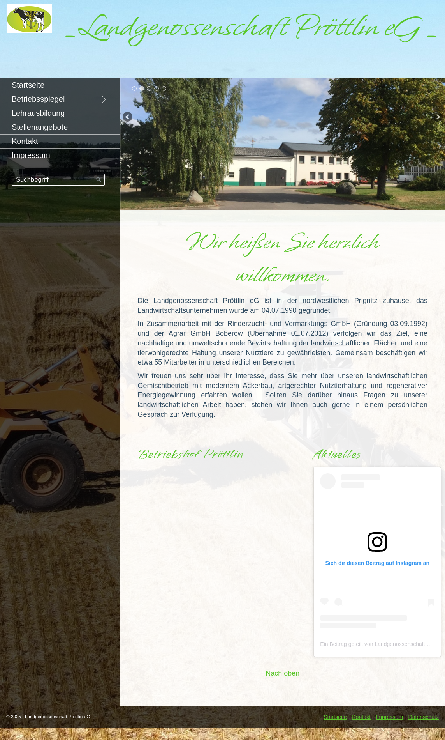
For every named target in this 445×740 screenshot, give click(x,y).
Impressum (31, 155)
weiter (437, 118)
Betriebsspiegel (38, 99)
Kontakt (25, 141)
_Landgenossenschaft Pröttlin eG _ (251, 26)
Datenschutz (423, 717)
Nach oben (282, 673)
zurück (128, 118)
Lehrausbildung (38, 113)
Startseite (28, 85)
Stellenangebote (40, 127)
